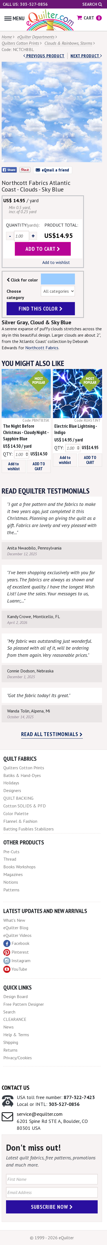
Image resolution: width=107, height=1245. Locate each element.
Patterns (11, 889)
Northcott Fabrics (41, 347)
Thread (9, 859)
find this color (41, 308)
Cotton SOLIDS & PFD (24, 806)
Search (92, 4)
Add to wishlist (56, 262)
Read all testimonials (52, 734)
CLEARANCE (14, 1019)
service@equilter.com (40, 1114)
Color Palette (16, 813)
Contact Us (15, 1087)
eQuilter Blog (15, 927)
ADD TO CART (39, 466)
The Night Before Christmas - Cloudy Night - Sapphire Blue (26, 432)
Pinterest (16, 952)
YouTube (15, 969)
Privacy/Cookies (17, 1057)
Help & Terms (16, 1034)
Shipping (10, 1042)
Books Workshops (19, 866)
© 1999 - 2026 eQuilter (52, 1237)
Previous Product (43, 55)
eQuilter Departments (35, 37)
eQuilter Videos (17, 935)
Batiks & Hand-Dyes (22, 775)
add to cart (43, 248)
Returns (10, 1050)
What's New (14, 920)
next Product (86, 55)
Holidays (11, 782)
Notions (10, 882)
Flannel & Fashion (20, 821)
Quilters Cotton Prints (20, 43)
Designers (12, 790)
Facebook (16, 943)
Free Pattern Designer (23, 1004)
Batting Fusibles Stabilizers (28, 829)
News (8, 1027)
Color (58, 279)
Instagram (16, 960)
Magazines (13, 874)
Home (7, 37)
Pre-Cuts (11, 851)
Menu (14, 18)
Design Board (15, 996)
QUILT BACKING (18, 798)
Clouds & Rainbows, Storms (68, 43)
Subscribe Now (52, 1206)
